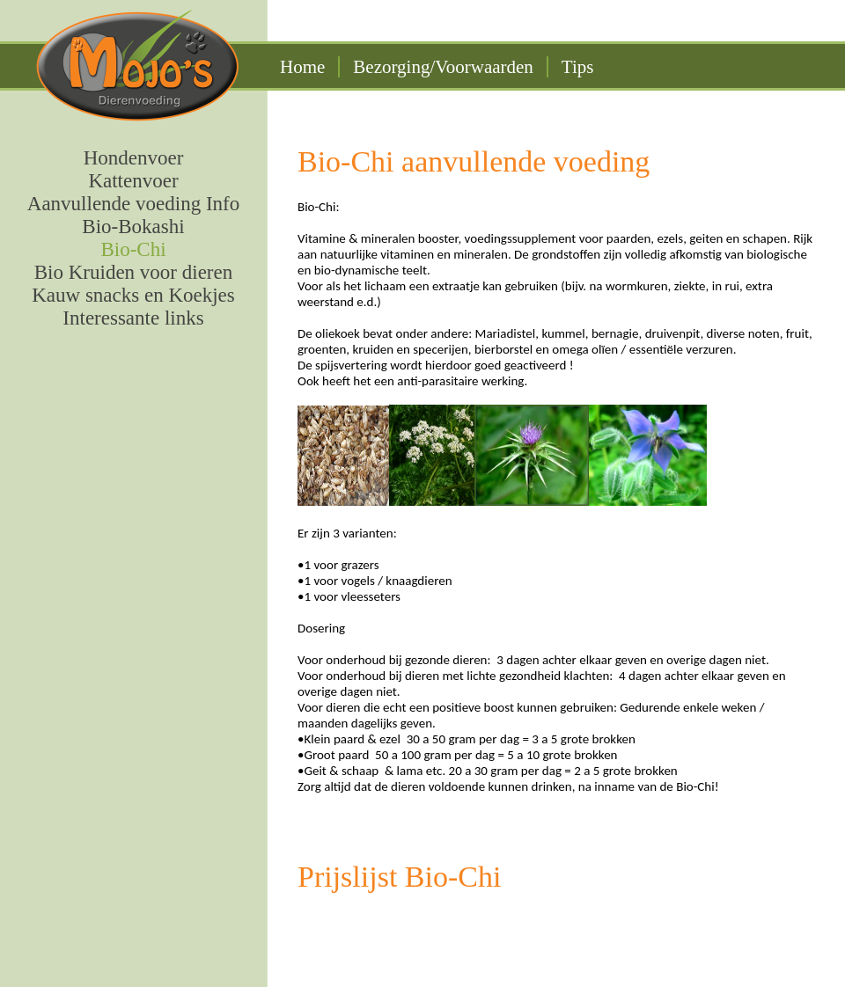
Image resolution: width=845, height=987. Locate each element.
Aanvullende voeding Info (133, 204)
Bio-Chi (132, 249)
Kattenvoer (133, 181)
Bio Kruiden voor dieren (133, 272)
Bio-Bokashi (133, 227)
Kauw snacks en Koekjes (133, 295)
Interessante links (132, 318)
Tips (578, 66)
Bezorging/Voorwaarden (443, 66)
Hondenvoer (134, 158)
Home (302, 66)
